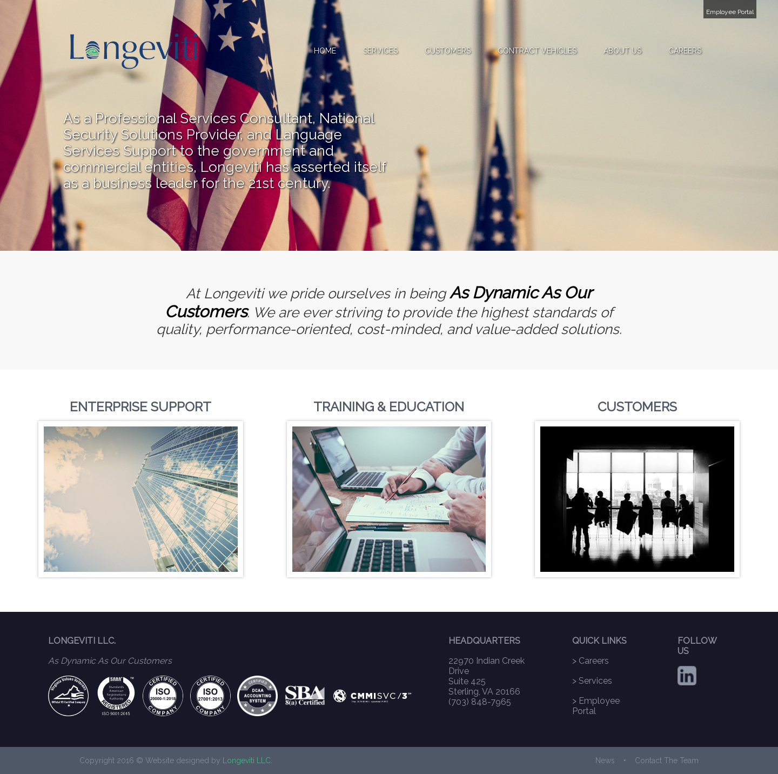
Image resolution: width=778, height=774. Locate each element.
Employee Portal (730, 12)
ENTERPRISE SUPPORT (140, 407)
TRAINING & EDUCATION (388, 407)
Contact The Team (667, 760)
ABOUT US (622, 50)
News (605, 760)
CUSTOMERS (448, 50)
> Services (592, 681)
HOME (325, 50)
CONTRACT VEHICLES (537, 50)
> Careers (590, 661)
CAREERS (684, 50)
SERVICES (380, 50)
